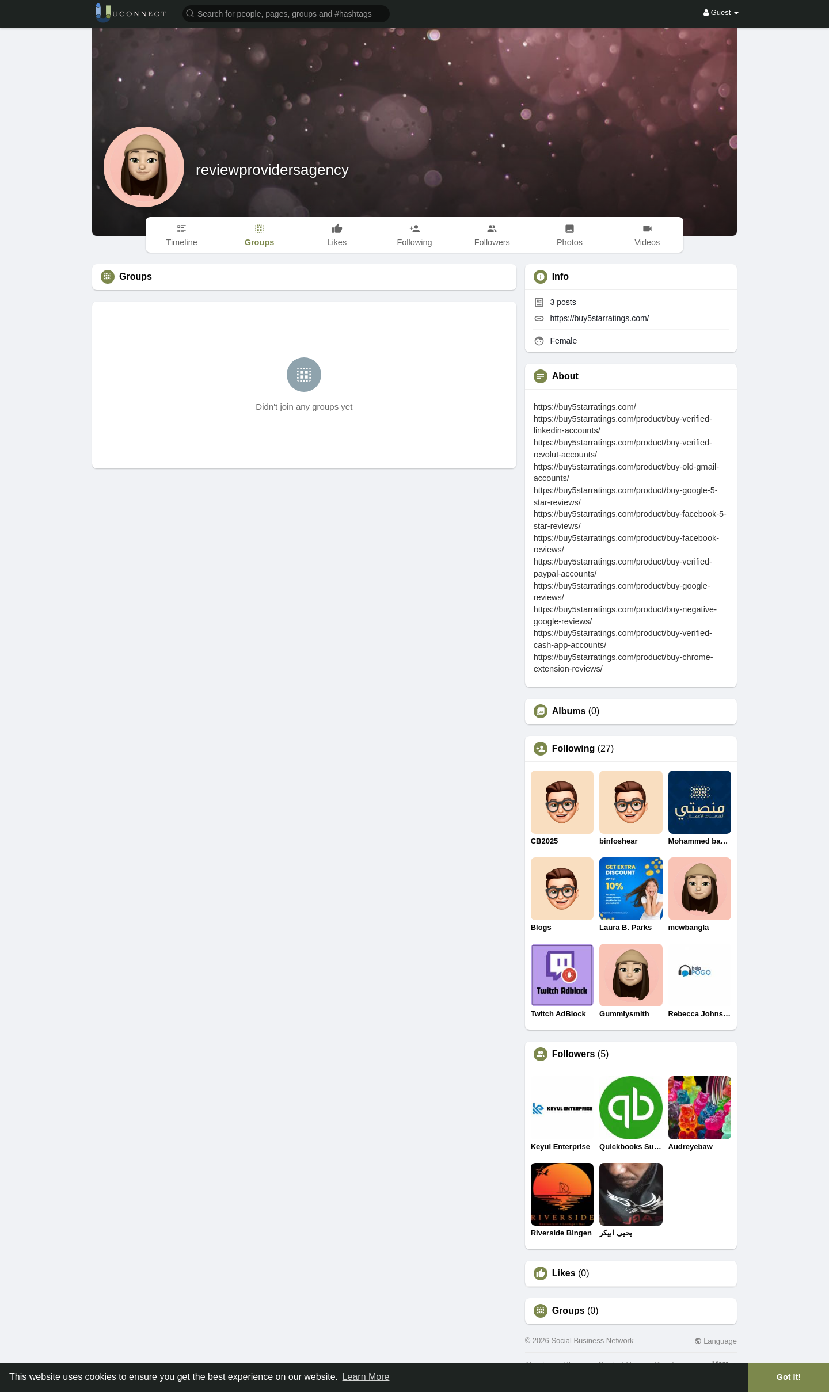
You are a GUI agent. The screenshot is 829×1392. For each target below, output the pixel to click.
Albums (569, 711)
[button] (286, 12)
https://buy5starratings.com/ (599, 318)
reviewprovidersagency (272, 169)
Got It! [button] (789, 1377)
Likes (564, 1273)
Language (715, 1341)
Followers (573, 1054)
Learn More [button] (366, 1377)
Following (573, 748)
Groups (568, 1310)
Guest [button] (721, 12)
